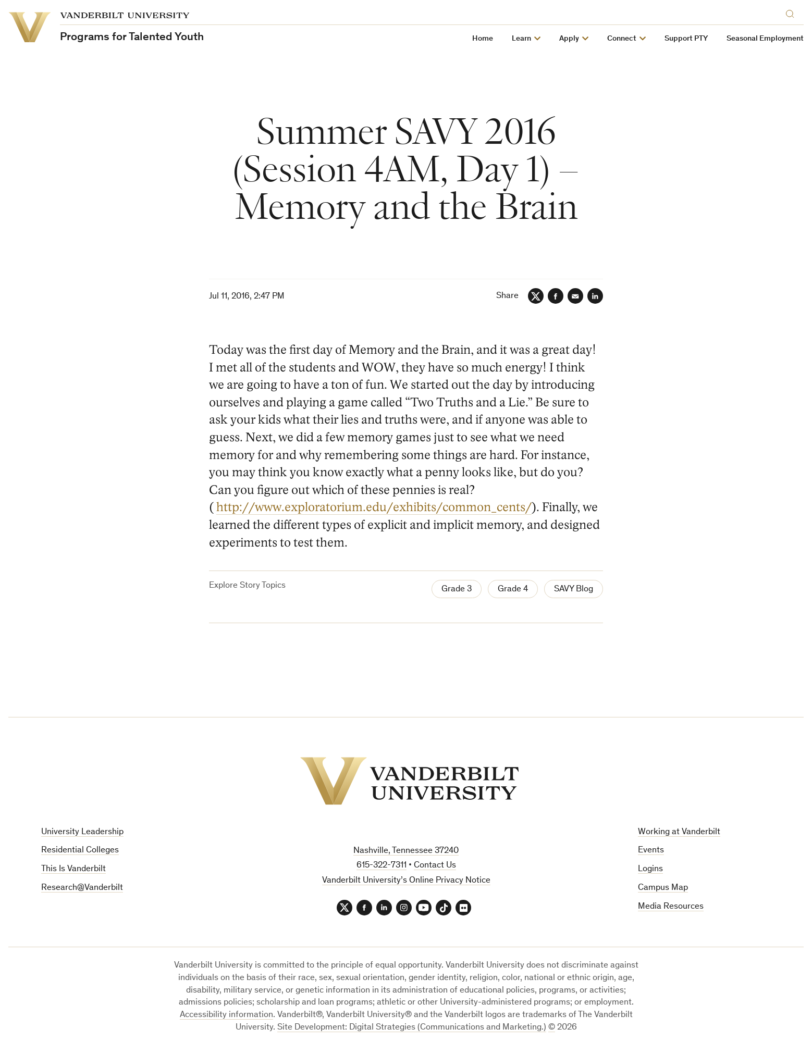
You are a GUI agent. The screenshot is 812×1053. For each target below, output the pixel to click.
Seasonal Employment (765, 39)
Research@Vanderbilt (82, 888)
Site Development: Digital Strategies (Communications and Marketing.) (411, 1027)
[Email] (575, 296)
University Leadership (82, 832)
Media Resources (671, 906)
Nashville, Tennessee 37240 (406, 851)
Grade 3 (456, 589)
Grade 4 (513, 589)
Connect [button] (621, 39)
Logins (650, 869)
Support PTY (686, 39)
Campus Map (663, 888)
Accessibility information (226, 1015)
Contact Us (435, 865)
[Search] (792, 12)
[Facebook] (555, 296)
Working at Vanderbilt (679, 832)
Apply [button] (569, 39)
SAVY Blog (573, 589)
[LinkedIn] (595, 296)
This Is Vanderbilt (73, 869)
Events (651, 850)
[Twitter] (536, 296)
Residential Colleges (80, 850)
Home (482, 39)
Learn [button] (521, 39)
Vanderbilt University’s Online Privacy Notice (406, 880)
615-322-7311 (381, 865)
